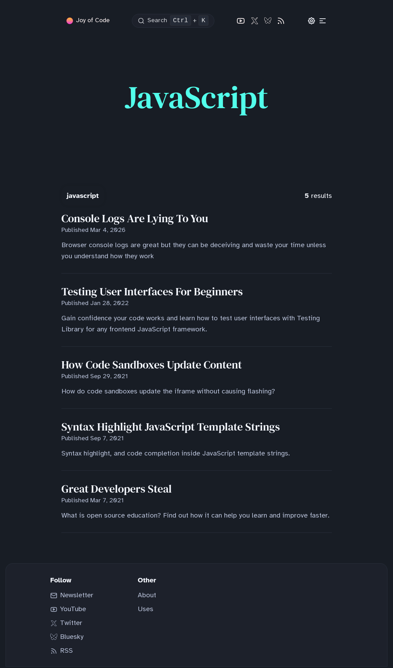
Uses (145, 610)
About (147, 596)
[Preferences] (312, 21)
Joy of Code (93, 21)
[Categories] (323, 21)
